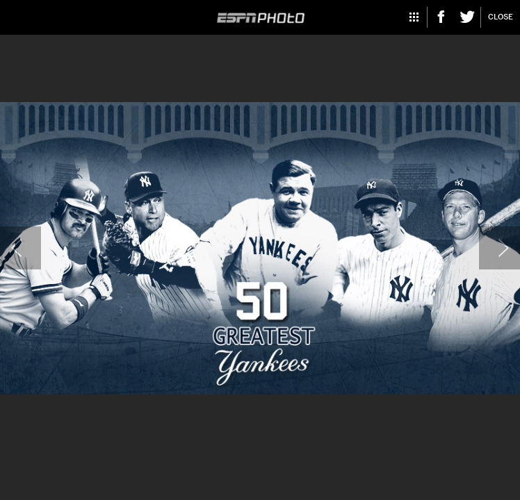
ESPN (260, 18)
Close (500, 17)
